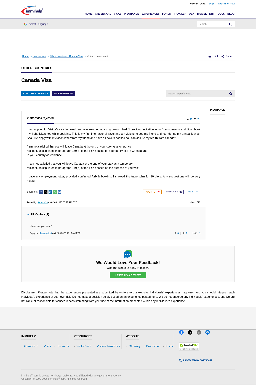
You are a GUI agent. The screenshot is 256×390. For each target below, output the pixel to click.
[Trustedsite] (189, 352)
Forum (166, 13)
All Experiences (64, 93)
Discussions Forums (89, 362)
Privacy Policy (138, 357)
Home (88, 13)
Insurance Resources (90, 368)
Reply (193, 191)
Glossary (134, 346)
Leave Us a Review (128, 275)
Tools (220, 13)
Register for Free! (226, 3)
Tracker (180, 13)
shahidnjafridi (45, 233)
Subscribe (174, 191)
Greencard (103, 13)
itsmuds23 (43, 202)
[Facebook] (183, 336)
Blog (231, 13)
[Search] (230, 24)
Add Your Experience (36, 93)
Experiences (150, 13)
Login (211, 3)
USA (191, 13)
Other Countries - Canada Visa (66, 56)
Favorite (152, 191)
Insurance (131, 13)
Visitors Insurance (88, 351)
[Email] (209, 336)
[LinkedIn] (201, 336)
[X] (192, 336)
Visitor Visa (83, 346)
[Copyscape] (195, 363)
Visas (117, 13)
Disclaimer (136, 351)
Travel (202, 13)
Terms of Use (137, 362)
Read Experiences (88, 357)
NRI (211, 13)
